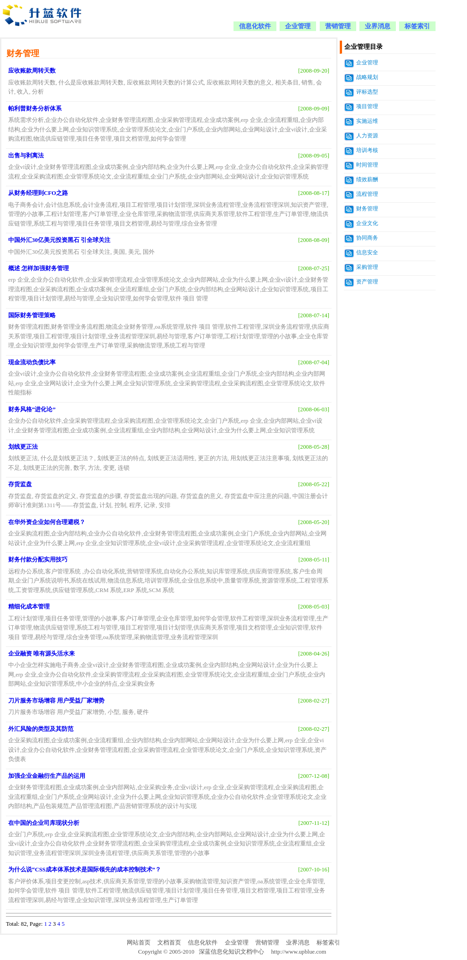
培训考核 (367, 150)
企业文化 (367, 223)
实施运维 (367, 121)
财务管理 (367, 208)
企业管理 (298, 26)
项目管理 (367, 106)
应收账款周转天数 (32, 71)
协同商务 (367, 238)
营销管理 (338, 26)
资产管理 (367, 281)
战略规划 (367, 77)
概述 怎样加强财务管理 (38, 268)
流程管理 (367, 194)
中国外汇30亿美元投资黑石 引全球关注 (59, 240)
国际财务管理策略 (32, 315)
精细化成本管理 (29, 606)
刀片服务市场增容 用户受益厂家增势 (56, 701)
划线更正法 (23, 447)
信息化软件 (255, 26)
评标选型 (367, 92)
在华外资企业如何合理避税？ (46, 522)
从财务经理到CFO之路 (38, 193)
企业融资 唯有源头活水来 (41, 653)
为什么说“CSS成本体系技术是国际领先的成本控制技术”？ (84, 869)
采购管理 (367, 267)
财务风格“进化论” (32, 409)
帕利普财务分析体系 (35, 108)
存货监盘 (20, 484)
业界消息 (377, 26)
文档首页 (169, 942)
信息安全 (367, 252)
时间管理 (367, 165)
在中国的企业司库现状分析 (43, 823)
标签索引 (417, 26)
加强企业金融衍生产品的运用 (46, 776)
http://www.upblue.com (298, 952)
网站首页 (138, 942)
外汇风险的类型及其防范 (40, 729)
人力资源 (367, 135)
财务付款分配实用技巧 (37, 559)
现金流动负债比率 (32, 362)
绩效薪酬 (367, 179)
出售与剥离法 (26, 155)
